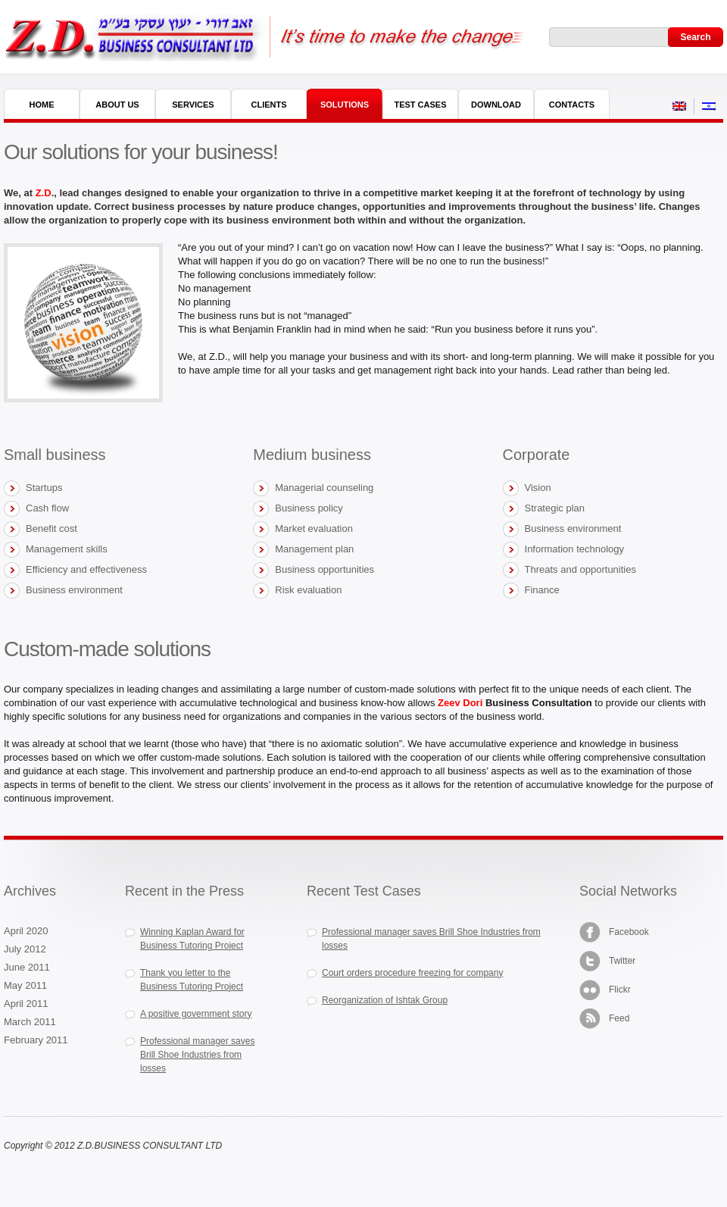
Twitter (607, 961)
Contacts (571, 104)
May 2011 (25, 985)
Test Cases (420, 104)
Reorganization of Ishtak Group (385, 1000)
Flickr (605, 990)
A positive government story (195, 1013)
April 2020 (26, 931)
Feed (604, 1018)
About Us (117, 104)
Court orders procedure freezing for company (412, 973)
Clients (268, 104)
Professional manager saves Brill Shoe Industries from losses (197, 1055)
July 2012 (25, 949)
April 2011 (26, 1003)
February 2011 (36, 1040)
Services (193, 104)
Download (496, 104)
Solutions (344, 104)
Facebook (614, 932)
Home (42, 104)
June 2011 (27, 967)
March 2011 (30, 1021)
